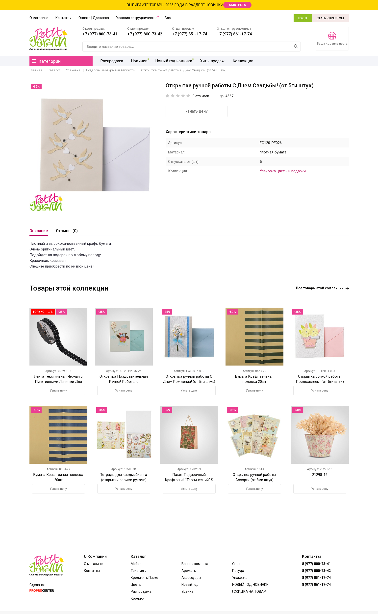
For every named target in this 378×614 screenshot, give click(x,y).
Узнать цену (192, 112)
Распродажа (95, 61)
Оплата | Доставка (93, 18)
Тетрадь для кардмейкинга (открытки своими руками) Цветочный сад (123, 480)
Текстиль (138, 571)
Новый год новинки (156, 61)
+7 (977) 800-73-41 (101, 34)
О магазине (38, 18)
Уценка (187, 591)
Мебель (137, 564)
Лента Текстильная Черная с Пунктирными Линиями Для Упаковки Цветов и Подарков (58, 382)
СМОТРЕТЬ (237, 5)
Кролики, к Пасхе (144, 578)
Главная (35, 71)
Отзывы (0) (67, 231)
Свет (236, 564)
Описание (38, 231)
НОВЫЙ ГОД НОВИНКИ (250, 585)
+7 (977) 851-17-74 (191, 34)
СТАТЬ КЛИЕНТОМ (330, 18)
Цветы (136, 585)
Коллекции (224, 61)
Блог (168, 18)
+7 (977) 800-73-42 (146, 34)
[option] (93, 147)
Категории (46, 62)
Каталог (54, 71)
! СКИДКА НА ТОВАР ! (249, 591)
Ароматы (189, 571)
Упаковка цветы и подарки (283, 172)
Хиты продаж (194, 61)
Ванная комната (194, 564)
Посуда (238, 571)
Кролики (138, 598)
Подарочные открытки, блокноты (110, 71)
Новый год (190, 585)
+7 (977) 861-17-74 (235, 34)
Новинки (122, 61)
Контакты (63, 18)
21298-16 (320, 475)
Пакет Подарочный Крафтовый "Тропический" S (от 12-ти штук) (189, 480)
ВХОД (302, 18)
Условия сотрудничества (136, 18)
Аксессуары (191, 578)
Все (322, 289)
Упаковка (73, 71)
